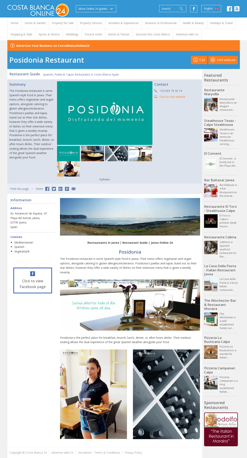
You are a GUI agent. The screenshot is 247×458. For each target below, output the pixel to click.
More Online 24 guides (96, 9)
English (211, 9)
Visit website (223, 60)
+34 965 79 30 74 (171, 91)
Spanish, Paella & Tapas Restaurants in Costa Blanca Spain (81, 74)
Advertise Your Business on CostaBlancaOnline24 (52, 46)
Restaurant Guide (24, 74)
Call (199, 60)
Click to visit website (172, 97)
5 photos (104, 179)
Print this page (19, 189)
